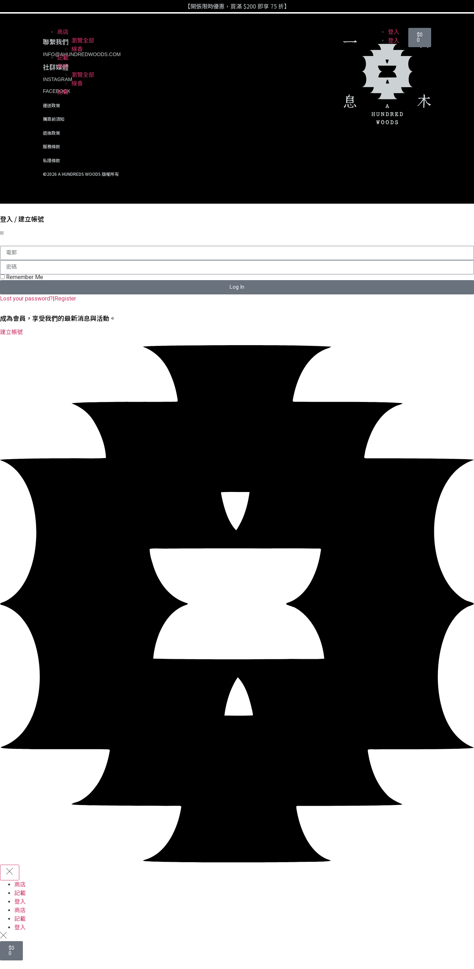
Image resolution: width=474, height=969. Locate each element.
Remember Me (21, 277)
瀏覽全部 (82, 40)
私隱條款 (51, 160)
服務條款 (51, 146)
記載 (63, 57)
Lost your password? (26, 298)
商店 (63, 32)
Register (65, 298)
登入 (393, 32)
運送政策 (51, 105)
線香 (77, 49)
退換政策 (51, 133)
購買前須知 (53, 119)
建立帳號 (11, 332)
